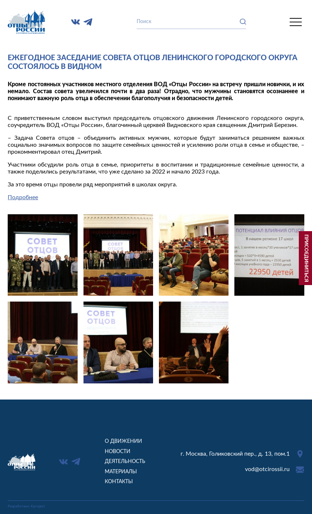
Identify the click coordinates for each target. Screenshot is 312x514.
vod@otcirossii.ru (267, 469)
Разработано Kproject (26, 506)
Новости (117, 451)
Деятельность (125, 461)
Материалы (121, 471)
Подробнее (23, 197)
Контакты (119, 481)
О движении (123, 441)
